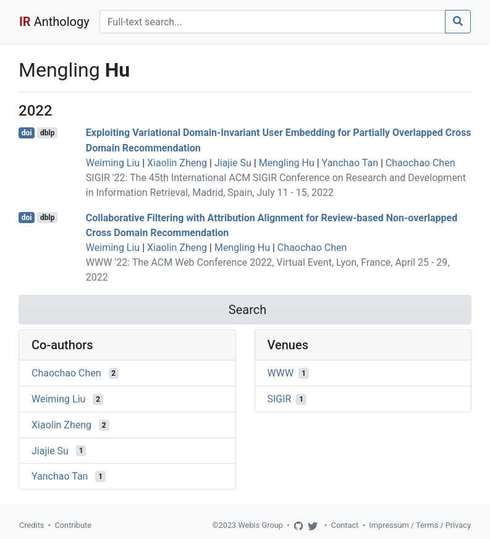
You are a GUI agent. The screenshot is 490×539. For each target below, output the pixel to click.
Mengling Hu (287, 163)
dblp (47, 133)
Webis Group (260, 525)
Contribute (72, 525)
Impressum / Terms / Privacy (420, 525)
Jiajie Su (232, 163)
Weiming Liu (113, 163)
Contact (345, 525)
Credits (31, 525)
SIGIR (280, 399)
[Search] (272, 21)
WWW (281, 373)
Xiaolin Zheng (177, 163)
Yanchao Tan (350, 163)
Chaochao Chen (420, 163)
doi (27, 133)
